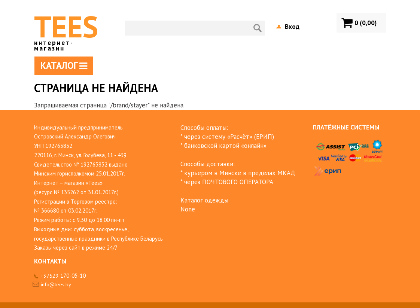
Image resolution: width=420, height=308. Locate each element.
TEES (66, 29)
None (187, 209)
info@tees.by (56, 284)
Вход (292, 26)
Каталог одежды (204, 200)
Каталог (63, 65)
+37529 (63, 275)
